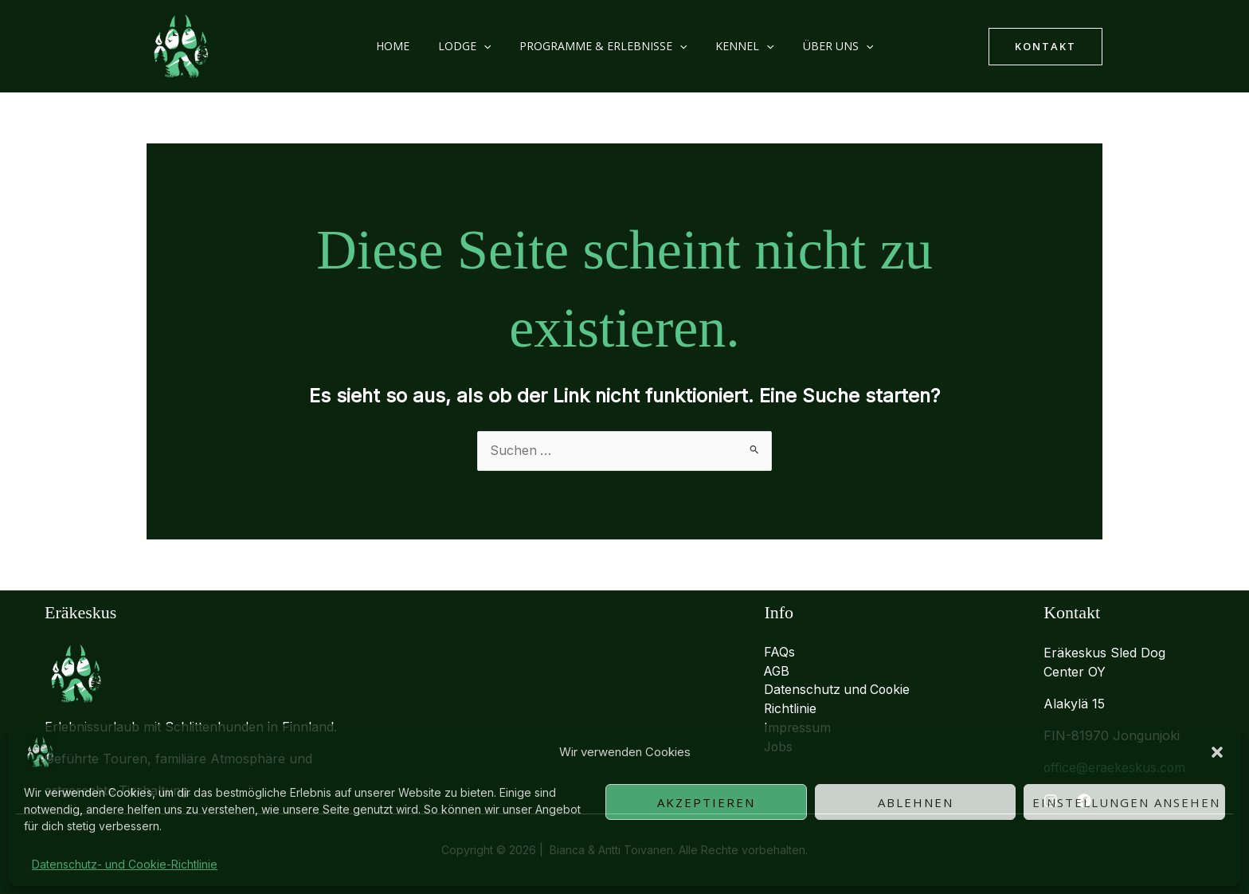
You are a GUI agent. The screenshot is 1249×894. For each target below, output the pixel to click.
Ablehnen (915, 802)
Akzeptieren (706, 802)
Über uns (825, 46)
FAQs (780, 653)
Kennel (739, 46)
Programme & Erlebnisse (603, 46)
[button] (1217, 752)
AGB (777, 672)
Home (405, 45)
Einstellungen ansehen (1126, 802)
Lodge (470, 46)
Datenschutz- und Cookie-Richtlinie (124, 864)
